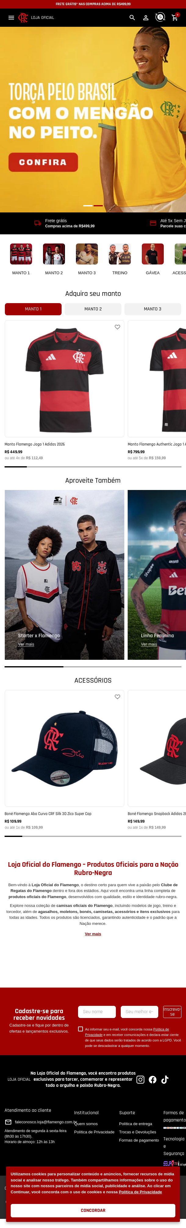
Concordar (93, 1210)
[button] (11, 17)
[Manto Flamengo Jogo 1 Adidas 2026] (64, 390)
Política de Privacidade (140, 1192)
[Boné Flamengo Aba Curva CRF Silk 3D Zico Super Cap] (64, 759)
